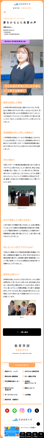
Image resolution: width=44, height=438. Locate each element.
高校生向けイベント (22, 435)
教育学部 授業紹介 (12, 399)
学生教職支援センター (12, 381)
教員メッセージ (30, 388)
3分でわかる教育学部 (32, 371)
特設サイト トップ (11, 371)
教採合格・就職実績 (11, 376)
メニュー (41, 435)
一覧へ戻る (24, 332)
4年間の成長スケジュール (30, 382)
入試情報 (35, 435)
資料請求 (29, 435)
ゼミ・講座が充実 (30, 376)
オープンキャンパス (11, 395)
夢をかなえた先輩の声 (9, 389)
